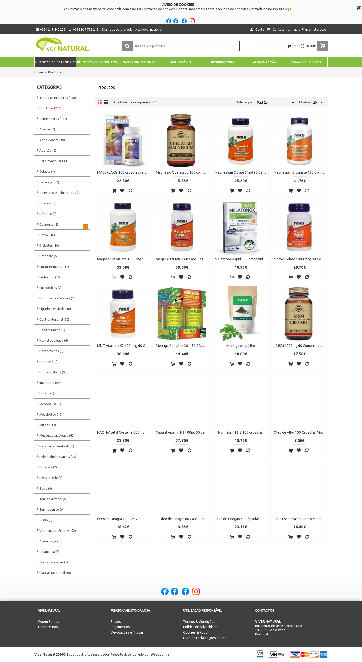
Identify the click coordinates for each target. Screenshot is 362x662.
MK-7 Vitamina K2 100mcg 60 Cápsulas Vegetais (124, 346)
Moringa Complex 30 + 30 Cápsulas (182, 346)
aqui (288, 9)
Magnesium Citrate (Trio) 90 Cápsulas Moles (241, 172)
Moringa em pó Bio (240, 346)
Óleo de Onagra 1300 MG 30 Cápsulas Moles (124, 519)
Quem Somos (48, 622)
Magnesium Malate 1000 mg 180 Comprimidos (124, 259)
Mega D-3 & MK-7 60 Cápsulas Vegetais (182, 259)
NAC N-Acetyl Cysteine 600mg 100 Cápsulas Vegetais (124, 432)
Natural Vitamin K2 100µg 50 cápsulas (182, 432)
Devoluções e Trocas (127, 632)
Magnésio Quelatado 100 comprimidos (182, 172)
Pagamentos (120, 627)
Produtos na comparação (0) (135, 102)
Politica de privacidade (200, 627)
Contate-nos (48, 627)
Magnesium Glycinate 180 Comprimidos (300, 172)
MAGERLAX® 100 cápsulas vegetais (124, 172)
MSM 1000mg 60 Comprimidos (299, 346)
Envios (116, 622)
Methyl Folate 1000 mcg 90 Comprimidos (300, 259)
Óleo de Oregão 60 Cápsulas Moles (241, 519)
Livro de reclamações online (205, 638)
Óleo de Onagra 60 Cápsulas (181, 519)
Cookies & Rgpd (195, 632)
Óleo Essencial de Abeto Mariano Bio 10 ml (300, 519)
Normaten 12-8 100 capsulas (240, 432)
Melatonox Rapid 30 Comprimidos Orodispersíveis (241, 259)
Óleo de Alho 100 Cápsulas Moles (300, 432)
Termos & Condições (199, 622)
